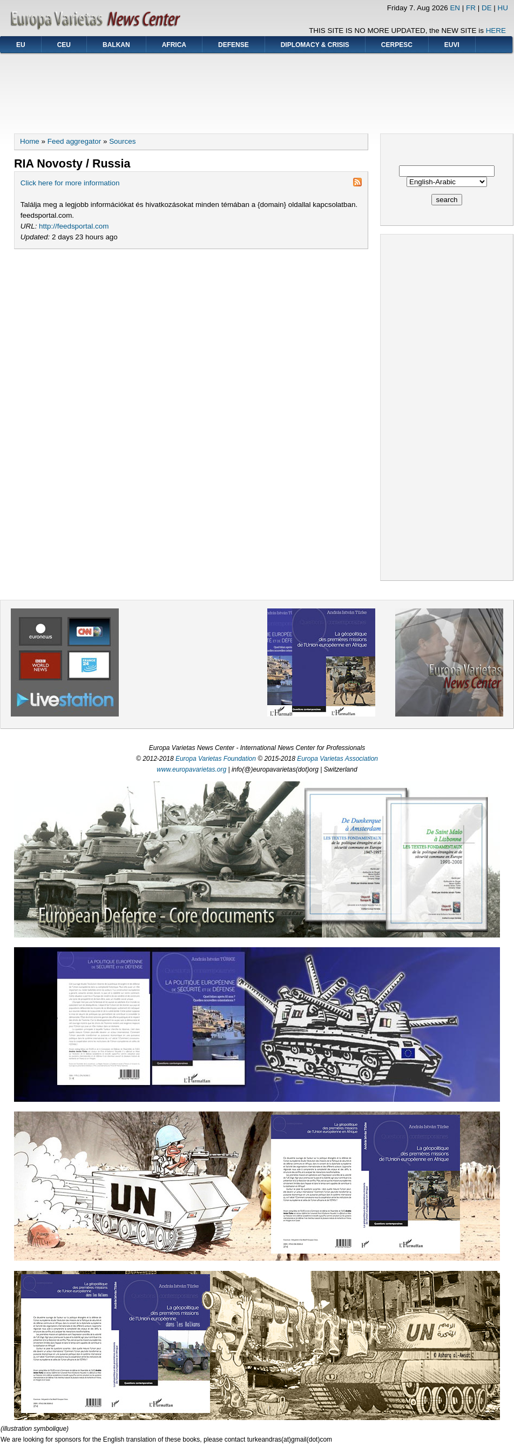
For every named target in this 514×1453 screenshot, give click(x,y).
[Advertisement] (257, 89)
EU (20, 45)
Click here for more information (70, 183)
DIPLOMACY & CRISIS (315, 45)
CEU (64, 45)
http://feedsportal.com (74, 226)
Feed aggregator (74, 141)
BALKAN (116, 45)
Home (29, 141)
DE (487, 8)
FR (471, 8)
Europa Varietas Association (337, 758)
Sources (122, 141)
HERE (496, 30)
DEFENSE (233, 45)
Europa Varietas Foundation (215, 758)
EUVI (451, 45)
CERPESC (396, 45)
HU (503, 8)
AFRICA (174, 45)
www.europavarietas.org (191, 769)
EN (455, 8)
